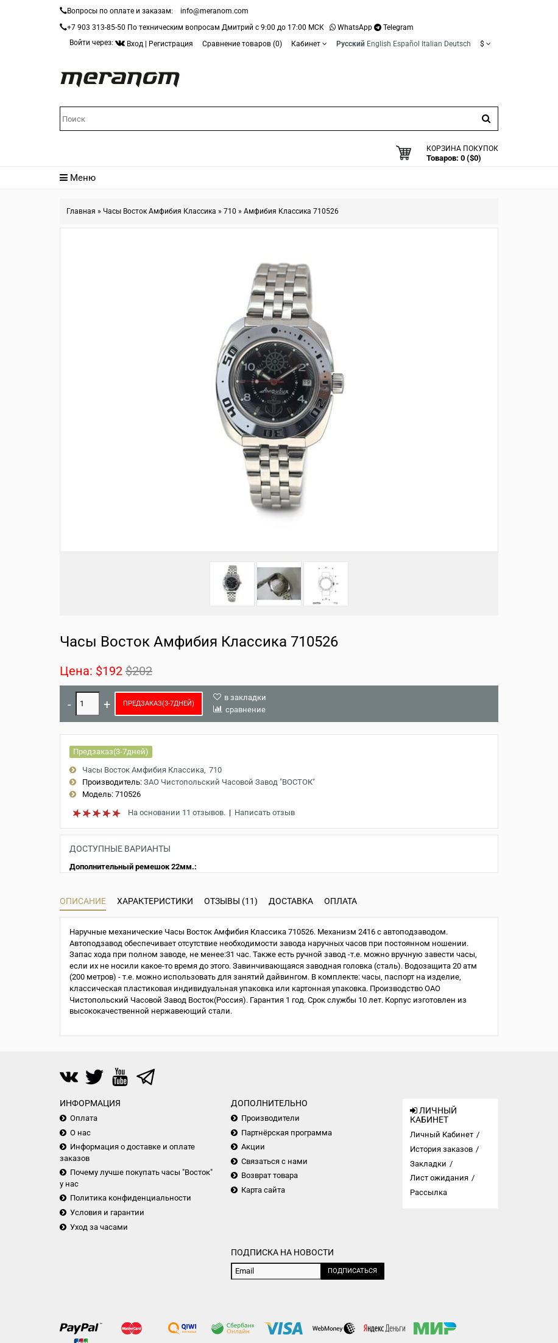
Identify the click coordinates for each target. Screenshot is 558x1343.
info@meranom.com (214, 11)
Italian (432, 44)
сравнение (245, 709)
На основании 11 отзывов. (176, 812)
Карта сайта (263, 1189)
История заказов (441, 1149)
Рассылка (428, 1192)
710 (230, 211)
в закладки (245, 697)
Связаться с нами (274, 1161)
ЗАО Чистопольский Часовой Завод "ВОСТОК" (229, 782)
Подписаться (352, 1271)
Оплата (340, 901)
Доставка (291, 901)
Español (406, 44)
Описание (83, 901)
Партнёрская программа (286, 1132)
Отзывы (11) (231, 901)
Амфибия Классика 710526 (291, 211)
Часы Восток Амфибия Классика (159, 211)
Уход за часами (99, 1227)
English (379, 44)
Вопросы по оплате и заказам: (120, 11)
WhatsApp (354, 27)
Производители (270, 1118)
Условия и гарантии (107, 1212)
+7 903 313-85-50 (96, 27)
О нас (80, 1132)
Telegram (398, 27)
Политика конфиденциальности (130, 1197)
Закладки (428, 1163)
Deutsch (457, 44)
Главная (81, 211)
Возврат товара (269, 1175)
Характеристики (155, 901)
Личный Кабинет (441, 1134)
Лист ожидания (439, 1177)
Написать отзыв (265, 812)
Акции (253, 1146)
